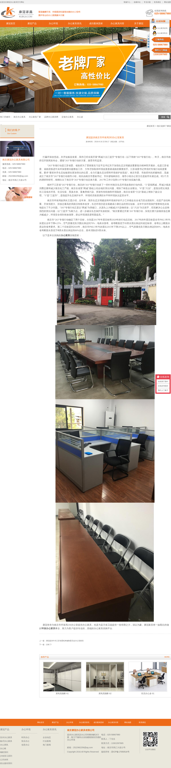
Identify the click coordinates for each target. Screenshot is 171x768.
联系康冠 (157, 2)
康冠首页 (10, 23)
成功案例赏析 (96, 23)
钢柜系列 (4, 752)
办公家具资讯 (75, 23)
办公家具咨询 (162, 28)
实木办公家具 (6, 737)
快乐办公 (25, 741)
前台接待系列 (6, 763)
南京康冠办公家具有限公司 (80, 730)
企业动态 (47, 737)
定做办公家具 (68, 117)
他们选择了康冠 (164, 126)
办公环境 (53, 23)
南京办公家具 (19, 117)
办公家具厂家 (35, 117)
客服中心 (127, 2)
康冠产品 (32, 23)
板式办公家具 (6, 741)
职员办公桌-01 (147, 693)
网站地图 (167, 2)
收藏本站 (137, 2)
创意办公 (25, 745)
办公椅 (3, 748)
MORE (167, 657)
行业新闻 (47, 741)
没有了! (49, 645)
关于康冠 (138, 23)
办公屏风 (4, 745)
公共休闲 (4, 759)
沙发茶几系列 (6, 756)
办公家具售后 (162, 33)
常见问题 (147, 2)
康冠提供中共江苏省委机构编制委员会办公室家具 (65, 641)
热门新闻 (47, 745)
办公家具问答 (117, 23)
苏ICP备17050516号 (120, 752)
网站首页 (40, 722)
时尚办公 (25, 737)
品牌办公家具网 (51, 117)
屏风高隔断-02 (105, 693)
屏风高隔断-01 (62, 693)
